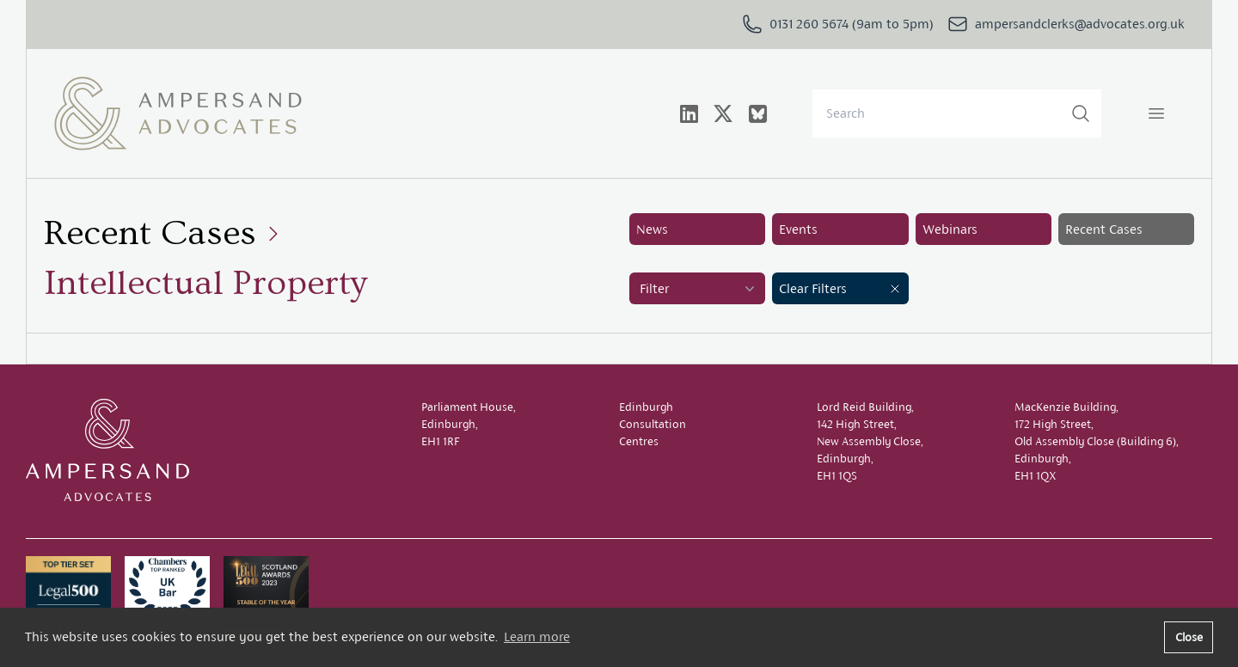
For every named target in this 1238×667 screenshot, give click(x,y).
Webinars (950, 229)
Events (798, 229)
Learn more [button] (537, 636)
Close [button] (1189, 637)
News (652, 229)
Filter (699, 288)
